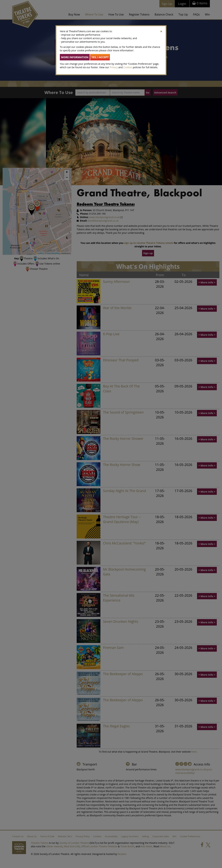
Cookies (127, 67)
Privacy (114, 67)
